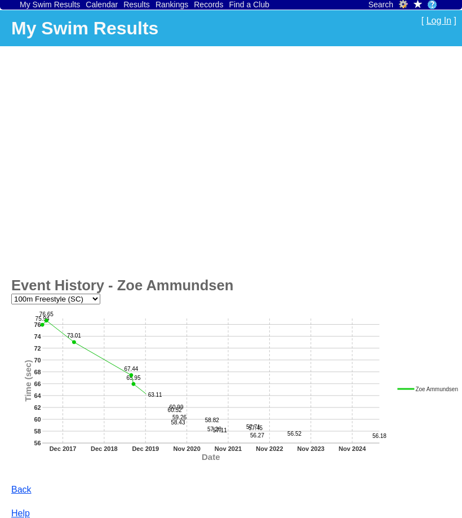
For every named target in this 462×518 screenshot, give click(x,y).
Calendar (102, 4)
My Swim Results (50, 4)
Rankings (172, 4)
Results (136, 4)
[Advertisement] (105, 159)
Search (380, 4)
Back (21, 489)
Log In (439, 20)
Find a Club (249, 4)
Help (20, 513)
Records (208, 4)
